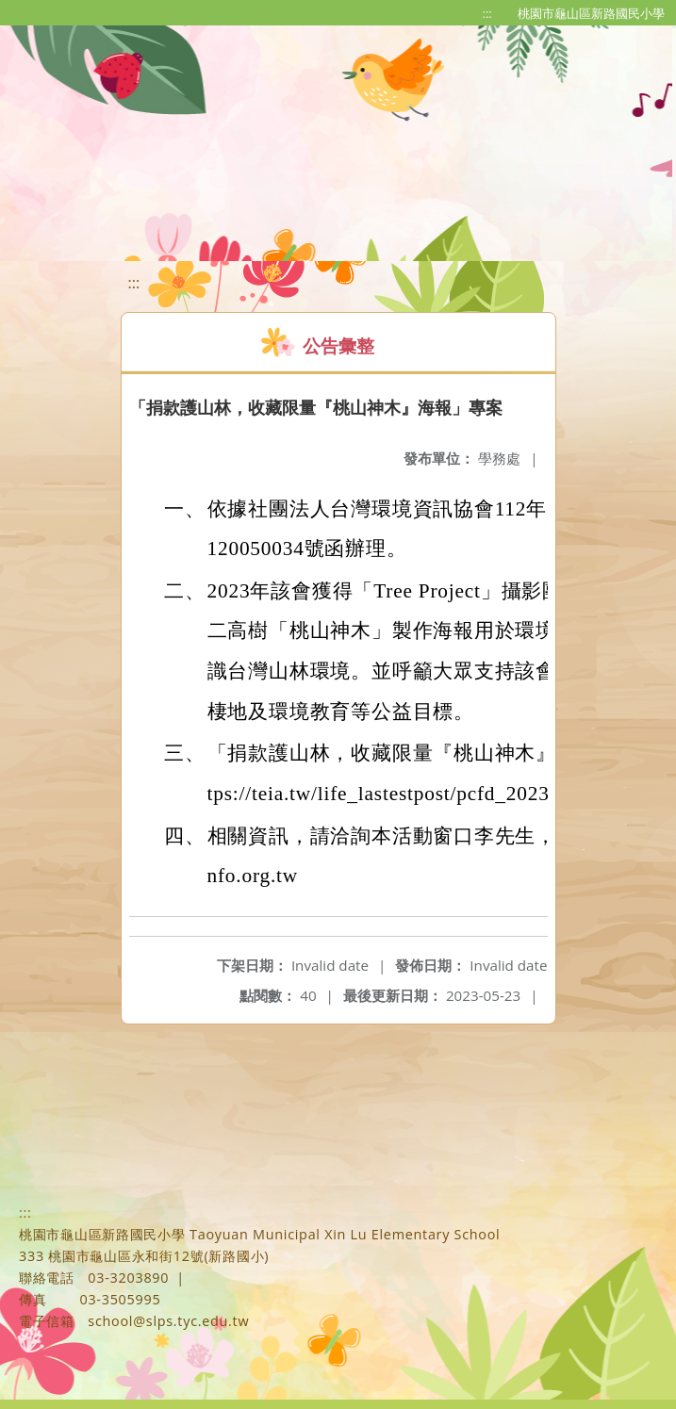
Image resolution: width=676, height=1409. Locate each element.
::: (487, 13)
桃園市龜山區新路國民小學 (591, 13)
